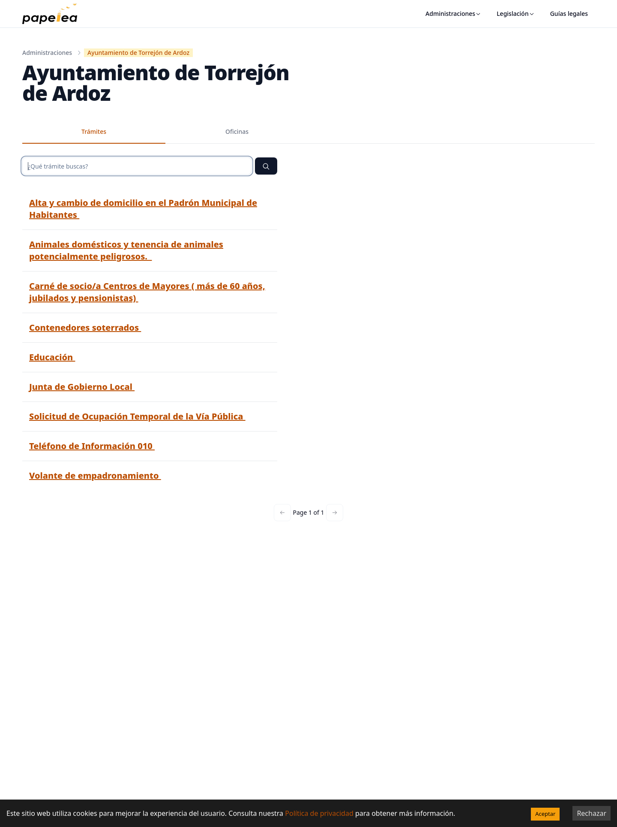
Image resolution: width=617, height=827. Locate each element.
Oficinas (237, 131)
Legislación (516, 13)
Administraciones (453, 13)
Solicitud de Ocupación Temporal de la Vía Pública (137, 416)
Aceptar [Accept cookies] (545, 814)
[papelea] (54, 13)
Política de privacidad (319, 813)
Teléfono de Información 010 (92, 446)
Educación (52, 357)
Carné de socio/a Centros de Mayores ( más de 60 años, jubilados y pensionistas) (147, 292)
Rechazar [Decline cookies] (591, 813)
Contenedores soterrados (85, 327)
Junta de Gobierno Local (82, 386)
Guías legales (569, 13)
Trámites (93, 131)
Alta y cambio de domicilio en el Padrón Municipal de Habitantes (143, 208)
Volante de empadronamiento (95, 475)
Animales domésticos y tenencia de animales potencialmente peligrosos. (126, 250)
